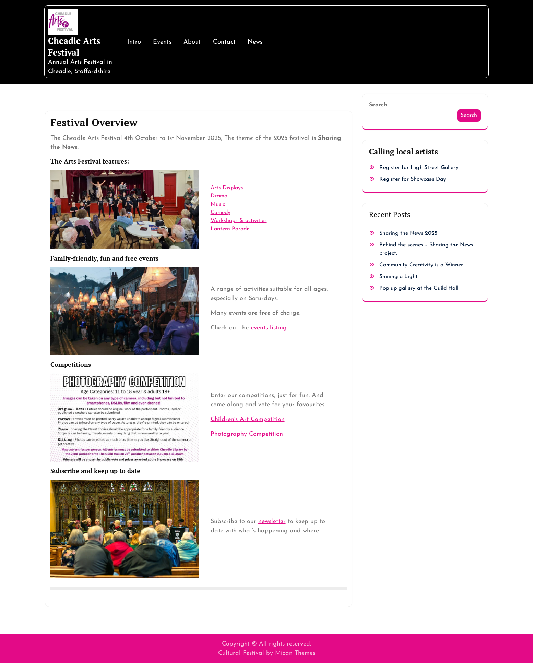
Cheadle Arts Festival (74, 46)
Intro (134, 42)
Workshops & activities (239, 221)
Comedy (220, 212)
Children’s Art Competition (248, 419)
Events (162, 42)
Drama (219, 196)
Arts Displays (227, 188)
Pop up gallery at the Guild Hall (418, 288)
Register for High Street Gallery (418, 167)
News (255, 42)
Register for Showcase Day (412, 179)
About (192, 42)
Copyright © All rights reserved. (266, 644)
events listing (269, 328)
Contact (224, 42)
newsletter (272, 521)
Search (378, 105)
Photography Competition (247, 434)
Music (218, 204)
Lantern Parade (230, 229)
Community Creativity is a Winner (421, 265)
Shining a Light (398, 276)
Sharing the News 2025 (408, 233)
